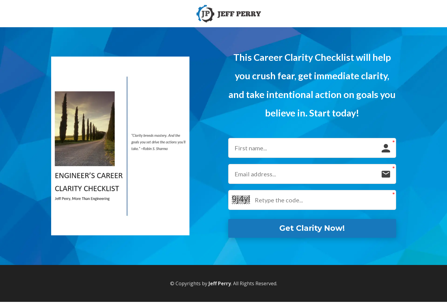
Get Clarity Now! (312, 229)
